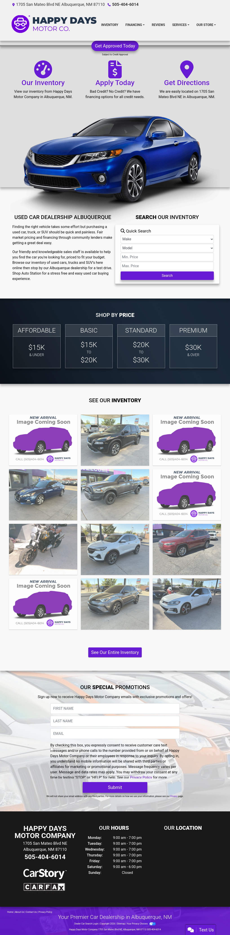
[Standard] (141, 346)
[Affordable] (37, 346)
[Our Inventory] (43, 82)
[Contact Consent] (51, 749)
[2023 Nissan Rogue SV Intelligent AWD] (115, 440)
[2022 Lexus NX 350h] (187, 440)
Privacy (173, 796)
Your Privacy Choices (141, 923)
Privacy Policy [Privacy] (45, 912)
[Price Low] (167, 257)
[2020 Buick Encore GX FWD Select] (115, 549)
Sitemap (121, 923)
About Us (19, 912)
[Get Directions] (186, 82)
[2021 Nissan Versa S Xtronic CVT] (187, 494)
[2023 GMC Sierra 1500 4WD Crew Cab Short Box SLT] (43, 440)
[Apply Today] (115, 82)
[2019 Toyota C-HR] (115, 604)
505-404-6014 (125, 4)
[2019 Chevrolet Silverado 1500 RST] (43, 604)
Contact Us (31, 912)
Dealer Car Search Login (86, 923)
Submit (115, 787)
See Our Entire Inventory (115, 652)
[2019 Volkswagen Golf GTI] (187, 604)
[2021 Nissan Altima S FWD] (43, 494)
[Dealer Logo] (54, 25)
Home (10, 912)
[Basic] (89, 346)
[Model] (167, 248)
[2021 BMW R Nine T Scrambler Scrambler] (43, 549)
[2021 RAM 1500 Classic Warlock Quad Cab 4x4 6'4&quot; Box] (115, 494)
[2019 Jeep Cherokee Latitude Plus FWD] (187, 549)
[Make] (167, 239)
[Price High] (167, 266)
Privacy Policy (141, 777)
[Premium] (193, 346)
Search (167, 275)
